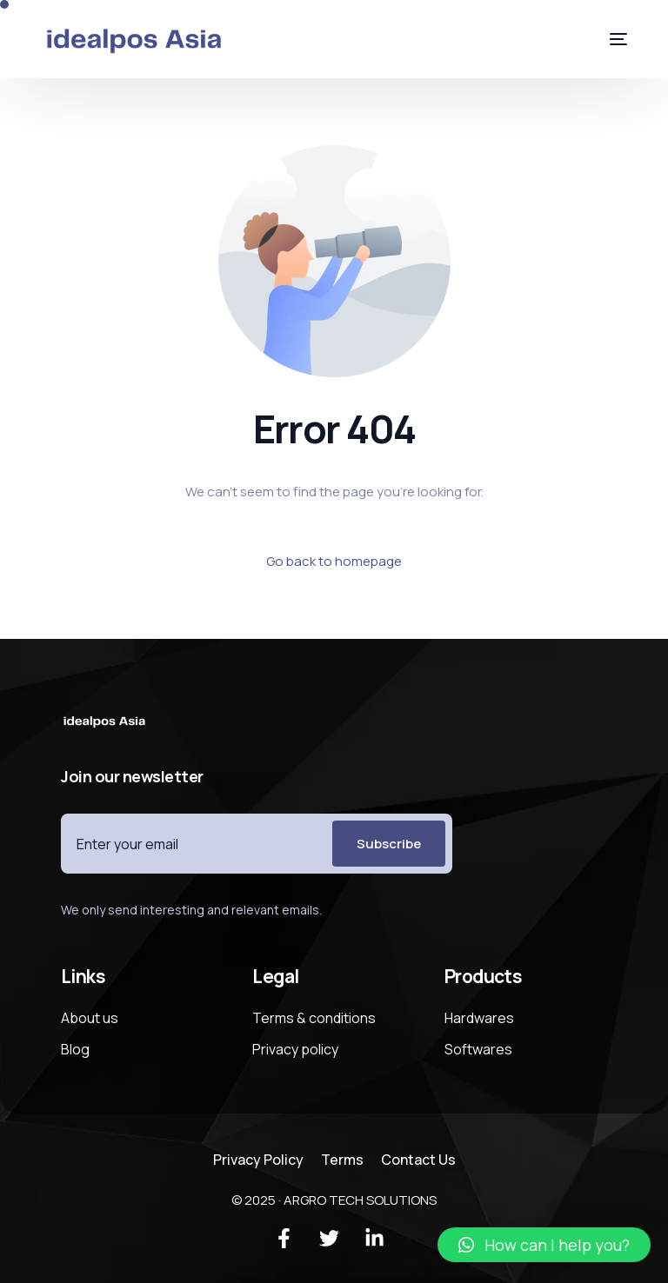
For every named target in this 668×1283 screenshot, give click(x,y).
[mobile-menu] (605, 39)
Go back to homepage (334, 561)
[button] (544, 1244)
